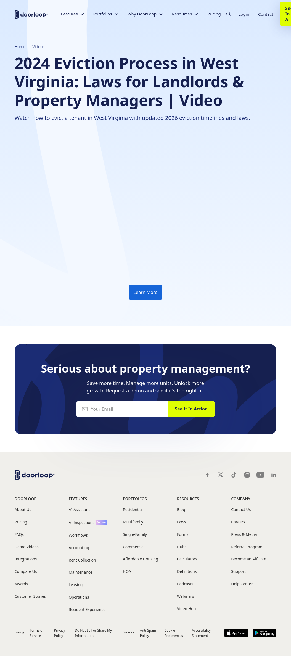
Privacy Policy (59, 633)
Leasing (76, 585)
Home (20, 46)
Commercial (134, 547)
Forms (182, 534)
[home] (31, 14)
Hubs (181, 547)
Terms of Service (36, 633)
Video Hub (186, 609)
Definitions (187, 571)
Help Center (242, 584)
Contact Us (241, 509)
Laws (181, 522)
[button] (73, 14)
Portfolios (135, 498)
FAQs (19, 534)
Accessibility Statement (201, 633)
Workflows (78, 535)
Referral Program (246, 547)
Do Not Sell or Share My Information (93, 633)
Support (238, 571)
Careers (238, 522)
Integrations (26, 559)
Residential (133, 509)
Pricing (214, 14)
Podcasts (185, 584)
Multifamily (133, 522)
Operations (79, 597)
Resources (188, 498)
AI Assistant (79, 509)
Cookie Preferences (174, 633)
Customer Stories (30, 596)
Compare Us (26, 571)
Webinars (185, 596)
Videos (39, 46)
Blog (181, 509)
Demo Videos (27, 547)
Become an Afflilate (248, 559)
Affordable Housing (140, 559)
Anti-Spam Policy (148, 633)
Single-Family (135, 534)
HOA (127, 571)
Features (78, 498)
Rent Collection (82, 560)
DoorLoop (25, 498)
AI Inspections (81, 522)
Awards (21, 584)
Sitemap (127, 633)
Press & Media (244, 534)
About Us (23, 509)
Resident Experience (87, 609)
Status (19, 633)
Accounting (79, 548)
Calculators (187, 559)
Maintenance (80, 572)
